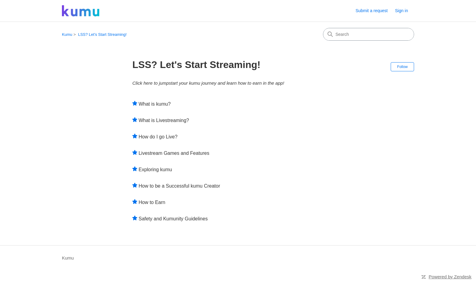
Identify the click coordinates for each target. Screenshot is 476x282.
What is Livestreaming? (163, 120)
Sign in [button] (401, 10)
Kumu (67, 34)
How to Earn (151, 202)
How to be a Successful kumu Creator (179, 186)
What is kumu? (154, 104)
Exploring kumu (155, 169)
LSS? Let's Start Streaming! (102, 34)
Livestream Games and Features (173, 153)
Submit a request (371, 10)
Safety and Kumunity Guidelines (173, 218)
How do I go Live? (157, 136)
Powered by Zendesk (450, 276)
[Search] (368, 34)
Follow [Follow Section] (402, 67)
